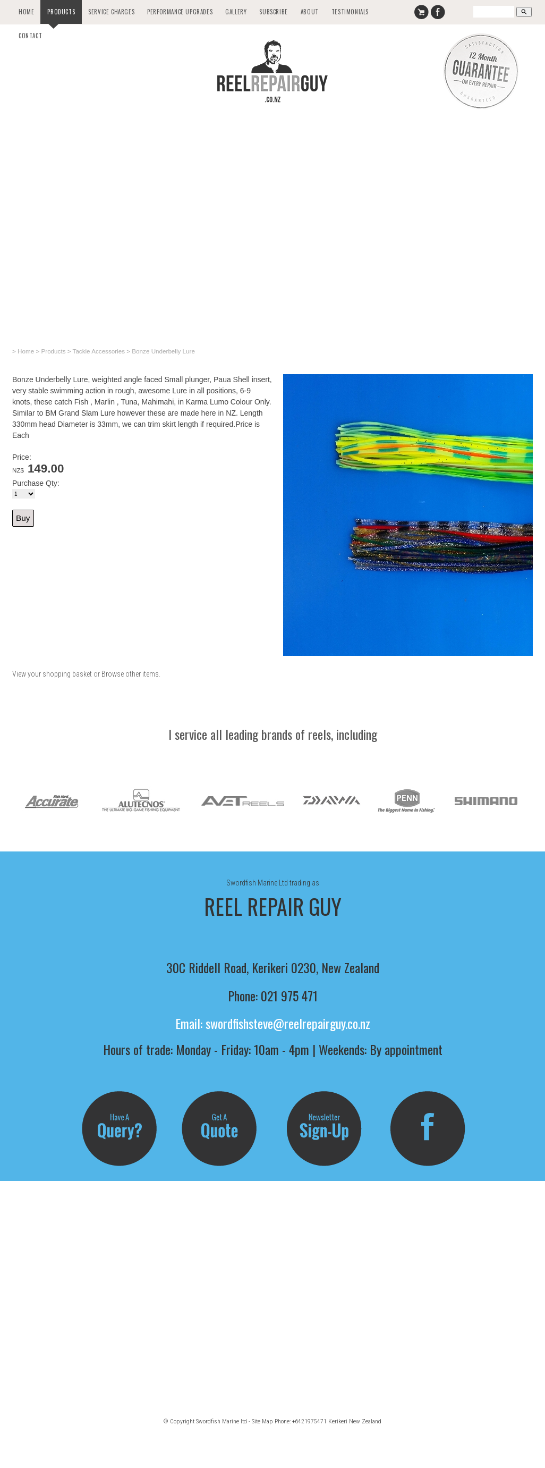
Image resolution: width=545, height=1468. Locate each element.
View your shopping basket (52, 674)
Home (26, 11)
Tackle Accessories (99, 351)
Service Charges (111, 11)
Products (61, 11)
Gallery (235, 11)
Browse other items (130, 674)
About (310, 11)
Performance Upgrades (179, 11)
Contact (30, 35)
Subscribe (273, 11)
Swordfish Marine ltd (221, 1421)
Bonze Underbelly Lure (163, 351)
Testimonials (350, 11)
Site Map (262, 1421)
